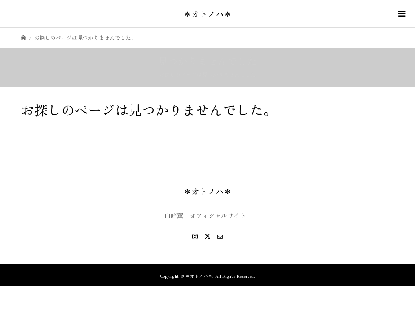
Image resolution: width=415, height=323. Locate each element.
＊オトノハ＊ (207, 13)
